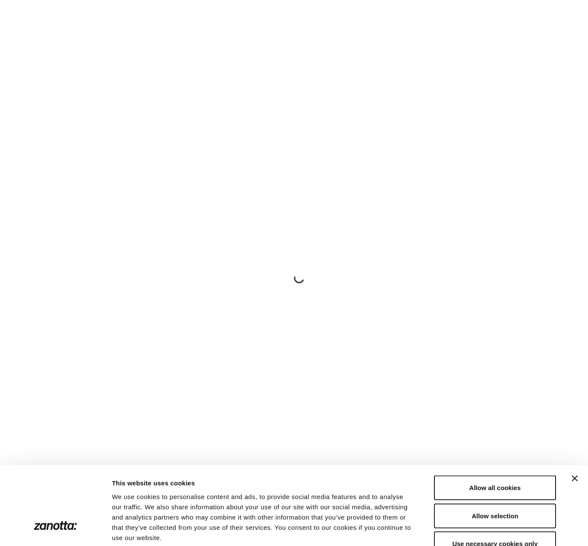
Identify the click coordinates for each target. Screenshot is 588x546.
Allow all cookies (495, 433)
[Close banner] (575, 425)
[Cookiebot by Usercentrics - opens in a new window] (55, 529)
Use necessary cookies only (495, 489)
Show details (448, 529)
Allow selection (495, 462)
